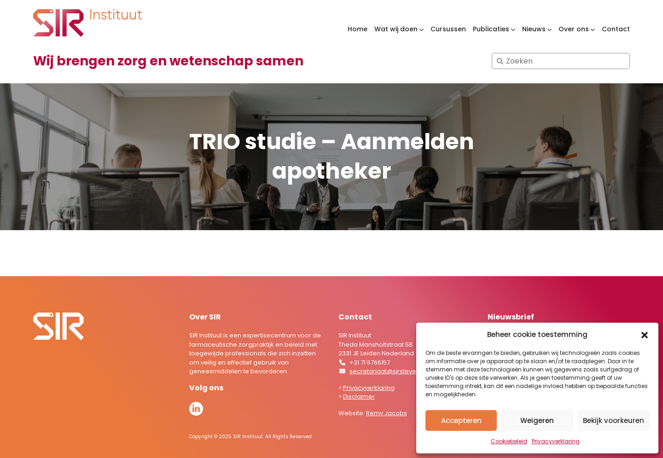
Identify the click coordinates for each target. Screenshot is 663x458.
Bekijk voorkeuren (613, 420)
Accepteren (461, 420)
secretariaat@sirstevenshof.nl (394, 371)
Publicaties (491, 29)
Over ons (573, 29)
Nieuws (534, 29)
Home (357, 29)
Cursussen (448, 29)
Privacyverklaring (556, 441)
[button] (644, 334)
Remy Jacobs (386, 413)
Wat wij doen (396, 29)
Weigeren (537, 420)
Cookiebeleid (509, 441)
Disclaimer (359, 396)
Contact (616, 29)
